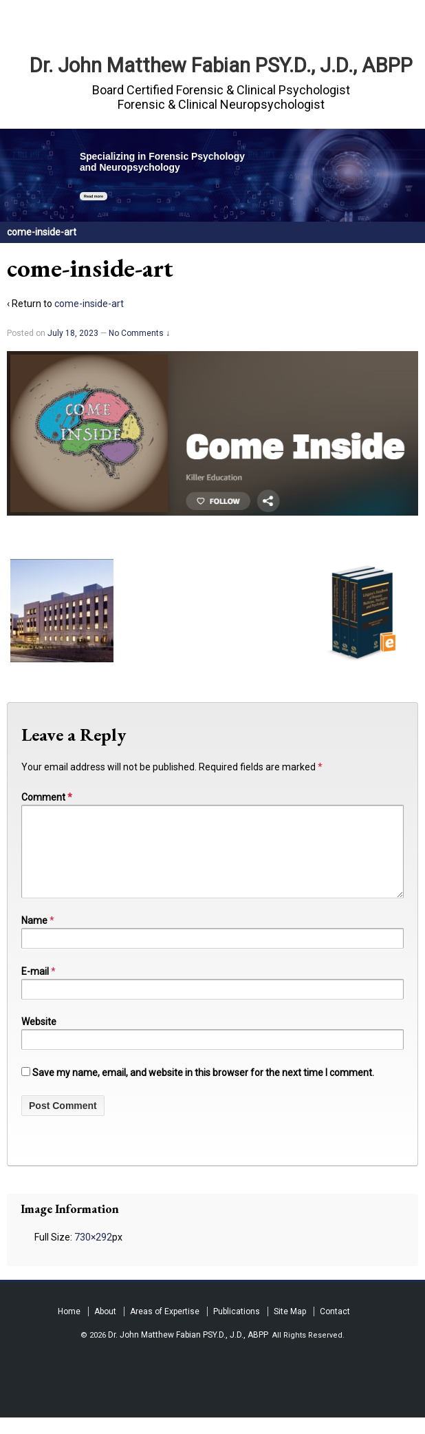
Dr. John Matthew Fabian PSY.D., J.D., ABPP (221, 65)
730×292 (93, 1253)
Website (38, 1038)
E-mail (35, 987)
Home (69, 1328)
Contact (335, 1328)
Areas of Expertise (164, 1328)
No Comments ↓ (139, 333)
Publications (236, 1328)
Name (34, 936)
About (105, 1328)
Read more (93, 196)
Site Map (290, 1328)
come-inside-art (89, 303)
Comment (46, 797)
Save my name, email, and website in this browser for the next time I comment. (203, 1089)
